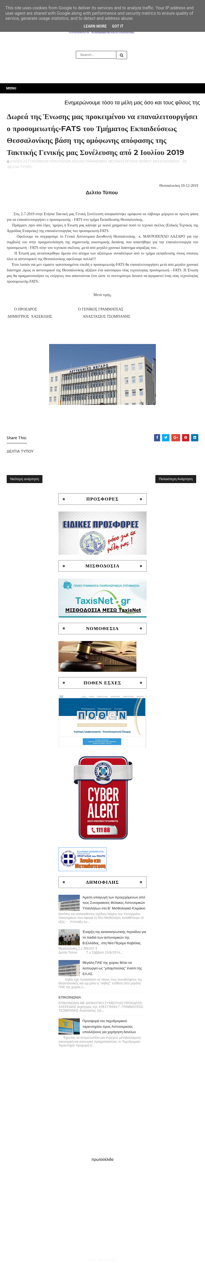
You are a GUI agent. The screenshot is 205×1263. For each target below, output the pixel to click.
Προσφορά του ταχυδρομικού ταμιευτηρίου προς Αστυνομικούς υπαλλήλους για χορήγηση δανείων (109, 1026)
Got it (117, 26)
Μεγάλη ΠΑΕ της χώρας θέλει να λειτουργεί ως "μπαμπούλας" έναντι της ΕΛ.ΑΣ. (112, 968)
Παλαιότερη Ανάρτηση (175, 479)
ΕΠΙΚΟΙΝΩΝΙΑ (69, 997)
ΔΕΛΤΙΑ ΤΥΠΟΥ (19, 167)
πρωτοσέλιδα (102, 1159)
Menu (11, 88)
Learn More (95, 26)
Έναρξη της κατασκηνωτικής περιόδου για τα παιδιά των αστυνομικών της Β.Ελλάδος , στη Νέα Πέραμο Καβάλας (114, 937)
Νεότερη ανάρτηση (24, 479)
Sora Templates (102, 1260)
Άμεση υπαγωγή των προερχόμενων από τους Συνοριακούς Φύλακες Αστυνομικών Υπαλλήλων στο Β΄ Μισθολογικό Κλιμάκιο (113, 903)
